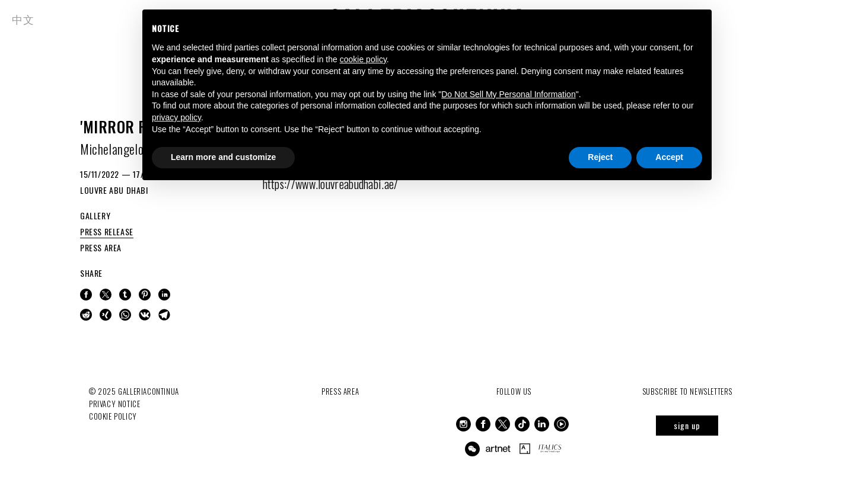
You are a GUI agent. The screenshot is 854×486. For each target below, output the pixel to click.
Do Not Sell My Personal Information (508, 94)
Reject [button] (600, 157)
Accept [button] (669, 157)
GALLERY (95, 215)
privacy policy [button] (176, 117)
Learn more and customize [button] (223, 157)
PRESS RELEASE (106, 231)
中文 (23, 19)
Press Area (340, 391)
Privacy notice (114, 404)
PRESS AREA (101, 247)
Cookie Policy (113, 416)
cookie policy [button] (363, 59)
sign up (687, 425)
